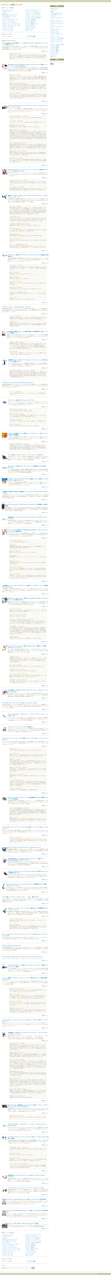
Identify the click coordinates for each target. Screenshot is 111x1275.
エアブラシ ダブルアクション (32, 10)
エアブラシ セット (6, 28)
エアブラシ (4, 17)
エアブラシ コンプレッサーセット (10, 25)
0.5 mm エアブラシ (6, 10)
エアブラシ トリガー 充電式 (32, 13)
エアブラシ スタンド (7, 27)
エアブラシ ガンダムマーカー (9, 19)
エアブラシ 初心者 (29, 20)
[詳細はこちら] (45, 51)
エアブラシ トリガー (30, 11)
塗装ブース (28, 30)
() (11, 10)
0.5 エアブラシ (5, 11)
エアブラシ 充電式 (29, 19)
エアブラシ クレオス (7, 20)
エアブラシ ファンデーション (32, 16)
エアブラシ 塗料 (29, 22)
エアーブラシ (28, 28)
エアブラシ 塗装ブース (30, 24)
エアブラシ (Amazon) (7, 36)
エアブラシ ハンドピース (31, 14)
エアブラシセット (29, 27)
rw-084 (3, 13)
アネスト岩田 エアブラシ (8, 16)
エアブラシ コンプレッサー (8, 22)
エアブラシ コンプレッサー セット (10, 24)
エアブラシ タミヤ (6, 30)
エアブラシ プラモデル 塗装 (32, 17)
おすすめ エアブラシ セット (8, 14)
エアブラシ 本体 (29, 25)
